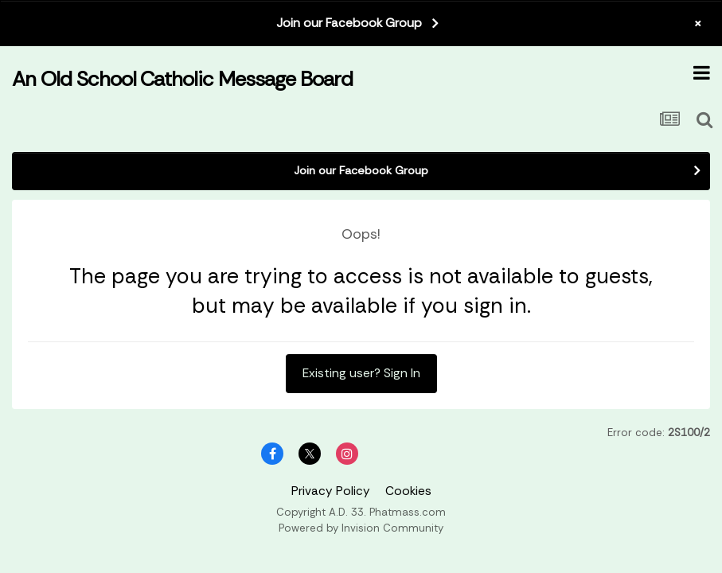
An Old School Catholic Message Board (182, 78)
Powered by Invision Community (361, 528)
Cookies (408, 491)
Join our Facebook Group (349, 23)
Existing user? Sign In (361, 373)
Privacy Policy (330, 491)
